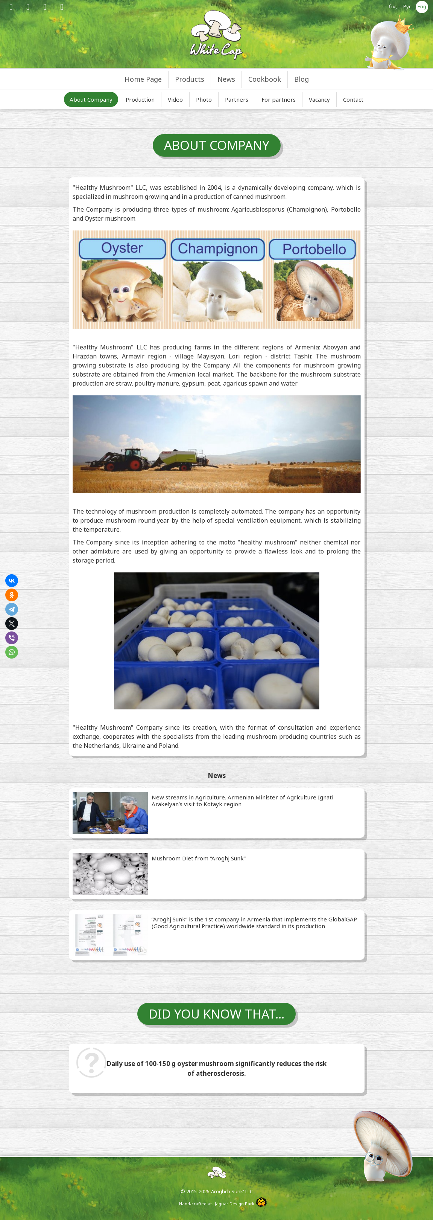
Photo (204, 99)
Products (189, 79)
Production (140, 99)
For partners (278, 99)
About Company (91, 99)
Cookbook (264, 79)
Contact (353, 99)
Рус (407, 6)
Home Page (143, 79)
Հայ (393, 6)
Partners (236, 99)
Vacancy (319, 99)
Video (175, 99)
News (226, 79)
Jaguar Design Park (234, 1203)
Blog (301, 79)
